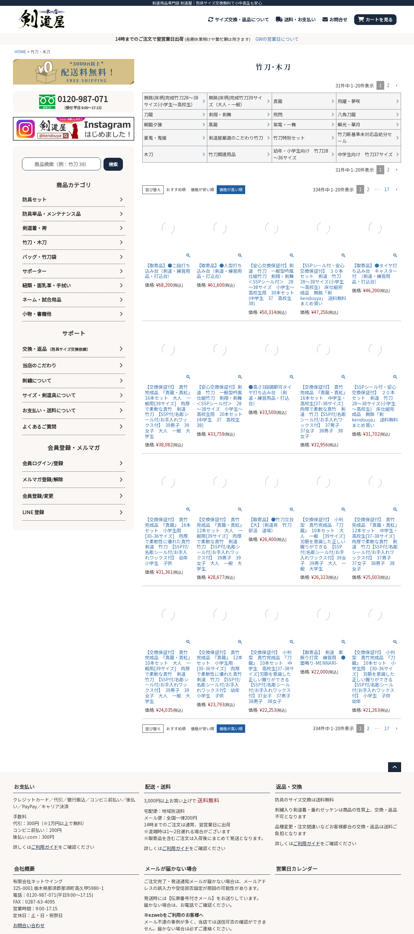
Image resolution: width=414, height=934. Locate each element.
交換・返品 (56, 348)
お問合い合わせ (29, 925)
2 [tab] (69, 142)
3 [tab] (74, 142)
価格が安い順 (202, 189)
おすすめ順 (176, 189)
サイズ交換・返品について (238, 19)
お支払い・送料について (49, 410)
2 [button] (388, 85)
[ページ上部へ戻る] (394, 767)
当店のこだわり (39, 365)
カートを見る (375, 19)
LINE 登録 (33, 512)
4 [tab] (78, 142)
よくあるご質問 (39, 426)
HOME (20, 52)
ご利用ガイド (44, 847)
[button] (396, 85)
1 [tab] (65, 142)
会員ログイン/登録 (42, 463)
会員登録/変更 (37, 495)
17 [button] (386, 189)
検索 (113, 164)
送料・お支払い (296, 19)
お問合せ (334, 19)
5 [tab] (83, 142)
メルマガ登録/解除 (42, 479)
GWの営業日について (277, 39)
